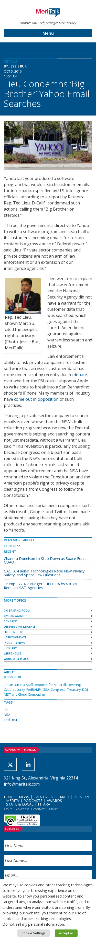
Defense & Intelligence (19, 626)
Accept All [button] (66, 933)
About (8, 809)
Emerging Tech (14, 632)
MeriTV (12, 800)
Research (60, 797)
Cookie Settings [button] (34, 933)
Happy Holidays (15, 637)
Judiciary (10, 648)
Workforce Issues (16, 659)
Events (40, 797)
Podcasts (33, 800)
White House (12, 653)
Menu (48, 33)
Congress (12, 546)
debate (80, 374)
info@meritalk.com (22, 784)
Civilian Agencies (15, 616)
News (24, 797)
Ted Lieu (10, 719)
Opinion (81, 797)
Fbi (6, 709)
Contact (39, 809)
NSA (7, 714)
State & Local (20, 804)
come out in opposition (36, 399)
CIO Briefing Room (17, 610)
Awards (54, 800)
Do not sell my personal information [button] (33, 924)
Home (9, 797)
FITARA (44, 804)
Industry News (14, 643)
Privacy (54, 809)
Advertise (22, 809)
